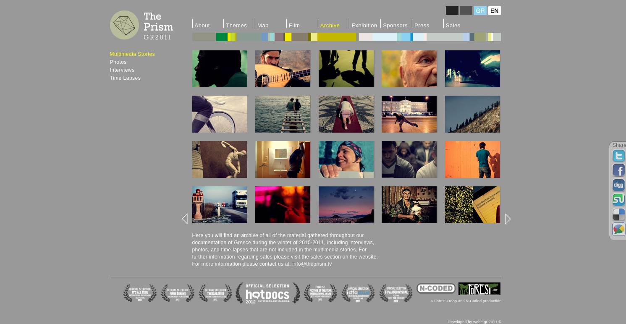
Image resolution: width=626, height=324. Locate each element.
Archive (330, 25)
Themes (236, 25)
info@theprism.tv (312, 264)
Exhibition (364, 25)
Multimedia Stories (132, 54)
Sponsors (395, 25)
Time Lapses (125, 78)
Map (263, 25)
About (202, 25)
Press (422, 25)
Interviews (122, 70)
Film (294, 25)
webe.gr (480, 322)
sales (266, 257)
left (185, 219)
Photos (118, 62)
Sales (453, 25)
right (507, 219)
